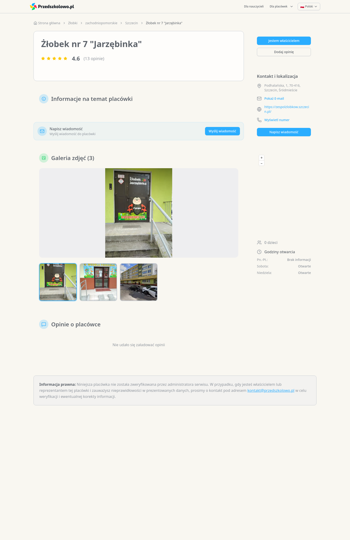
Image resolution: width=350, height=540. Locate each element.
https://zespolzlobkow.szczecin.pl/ (286, 109)
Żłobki (72, 23)
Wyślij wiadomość (222, 131)
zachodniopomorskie (101, 23)
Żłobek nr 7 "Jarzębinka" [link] (164, 23)
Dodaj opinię (284, 52)
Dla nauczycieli (254, 6)
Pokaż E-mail (274, 98)
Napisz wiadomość (283, 132)
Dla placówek (281, 6)
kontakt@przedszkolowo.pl (270, 390)
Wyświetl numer (276, 120)
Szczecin (131, 23)
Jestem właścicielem (284, 40)
